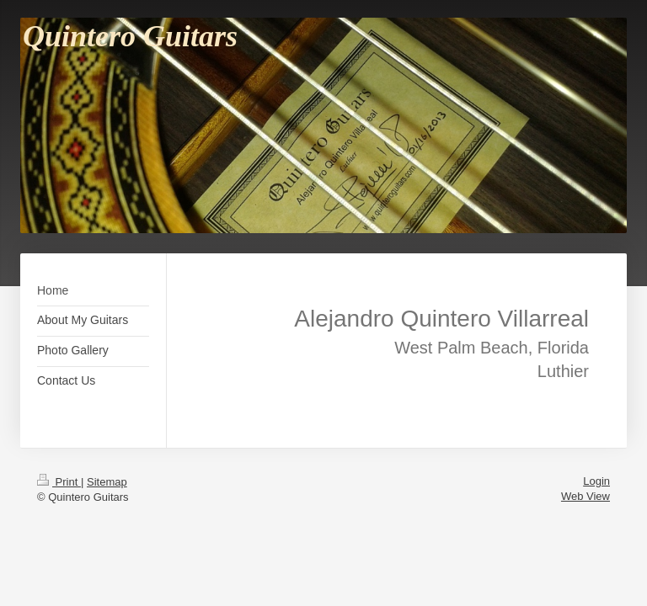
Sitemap (107, 482)
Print (59, 482)
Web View (585, 496)
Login (596, 481)
